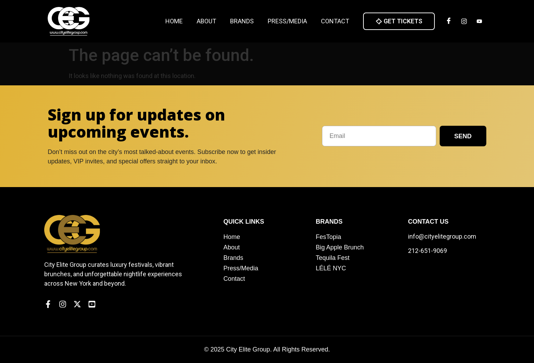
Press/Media (287, 21)
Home (174, 21)
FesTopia (328, 236)
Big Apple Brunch (340, 247)
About (206, 21)
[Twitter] (479, 21)
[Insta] (464, 21)
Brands (242, 21)
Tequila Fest (333, 257)
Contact (335, 21)
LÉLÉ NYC (331, 268)
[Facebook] (448, 21)
